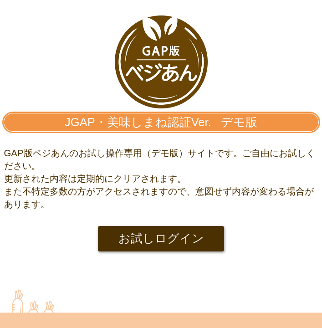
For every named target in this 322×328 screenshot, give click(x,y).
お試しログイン (161, 238)
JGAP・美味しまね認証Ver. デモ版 (161, 122)
